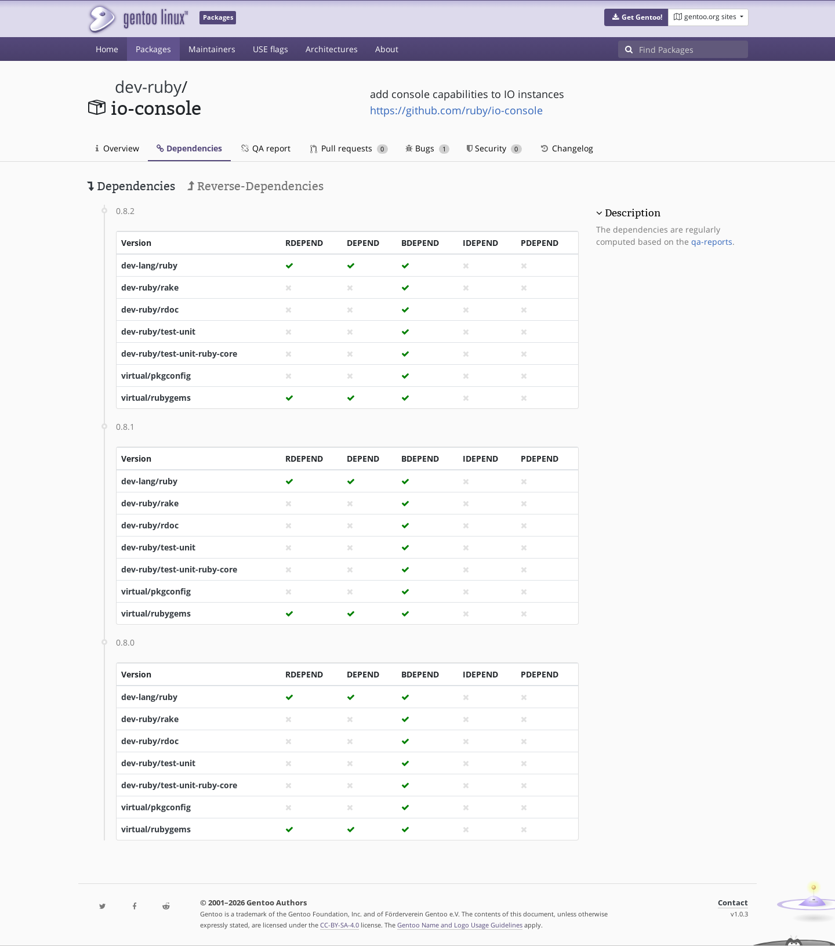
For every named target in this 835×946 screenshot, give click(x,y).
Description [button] (632, 213)
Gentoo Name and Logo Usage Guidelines (459, 924)
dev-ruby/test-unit (158, 331)
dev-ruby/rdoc (150, 309)
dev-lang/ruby (149, 265)
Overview (117, 148)
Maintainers (211, 49)
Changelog (566, 148)
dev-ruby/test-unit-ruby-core (179, 353)
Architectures (332, 49)
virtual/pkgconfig (156, 375)
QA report (265, 148)
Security (494, 148)
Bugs (427, 148)
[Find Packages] (693, 49)
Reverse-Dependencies (255, 186)
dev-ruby (148, 86)
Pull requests (349, 148)
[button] (636, 17)
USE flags (270, 49)
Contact (733, 903)
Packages (153, 49)
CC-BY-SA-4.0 (339, 924)
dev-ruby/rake (150, 287)
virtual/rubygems (156, 397)
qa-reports (711, 241)
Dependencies (189, 148)
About (386, 49)
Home (107, 49)
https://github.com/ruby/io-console (456, 110)
